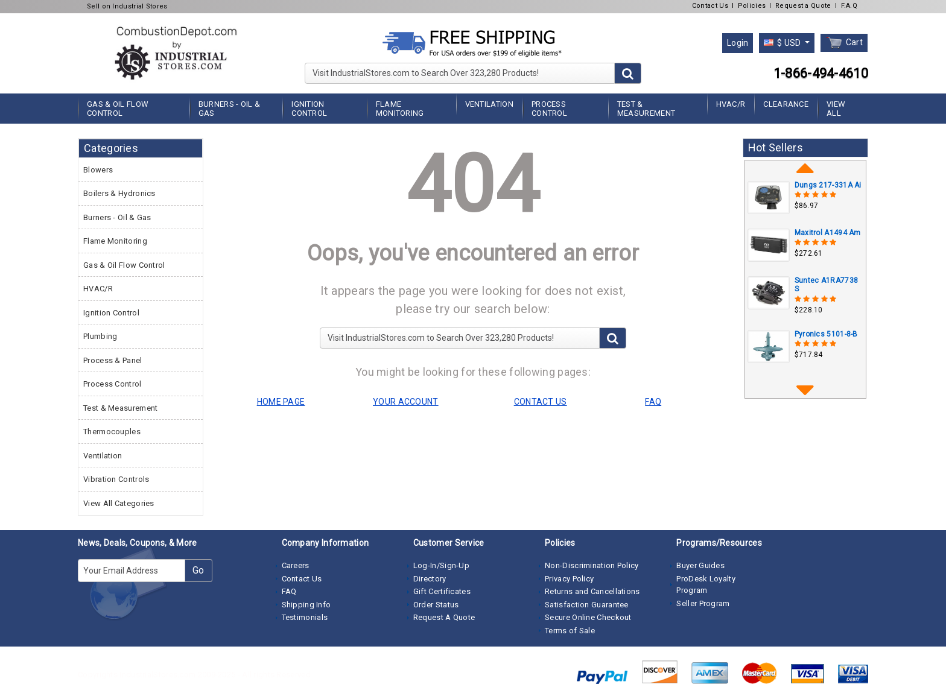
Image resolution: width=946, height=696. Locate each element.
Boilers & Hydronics (119, 193)
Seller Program (702, 603)
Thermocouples (112, 431)
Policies (752, 6)
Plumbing (100, 336)
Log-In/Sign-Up (441, 565)
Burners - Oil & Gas (229, 109)
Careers (296, 565)
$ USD (783, 43)
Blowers (98, 169)
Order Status (436, 604)
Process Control (549, 109)
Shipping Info (306, 604)
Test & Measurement (646, 109)
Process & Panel (112, 360)
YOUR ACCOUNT (406, 402)
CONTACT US (540, 402)
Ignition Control (309, 109)
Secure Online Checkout (588, 617)
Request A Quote (444, 617)
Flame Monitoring (400, 109)
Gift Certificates (442, 591)
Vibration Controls (116, 479)
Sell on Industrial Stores (127, 6)
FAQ (289, 591)
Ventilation (489, 104)
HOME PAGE (281, 402)
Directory (429, 578)
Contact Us (710, 6)
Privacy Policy (569, 578)
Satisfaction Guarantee (587, 604)
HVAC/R (731, 104)
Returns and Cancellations (592, 591)
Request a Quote (803, 6)
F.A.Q (849, 6)
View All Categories (118, 503)
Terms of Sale (570, 630)
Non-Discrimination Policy (592, 565)
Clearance (785, 104)
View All (836, 109)
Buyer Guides (700, 565)
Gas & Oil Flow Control (117, 109)
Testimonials (305, 617)
